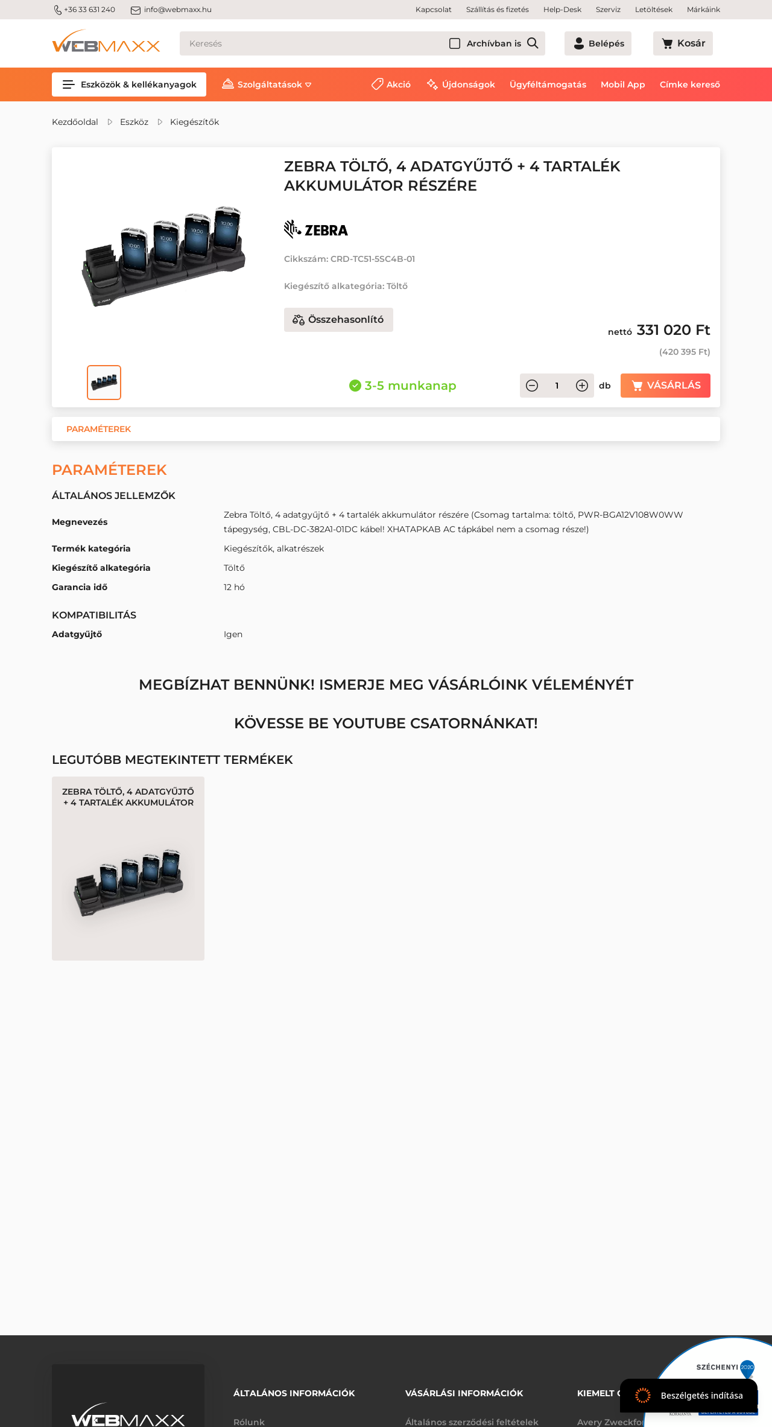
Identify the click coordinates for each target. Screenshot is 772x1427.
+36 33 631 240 (83, 10)
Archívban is (537, 43)
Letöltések (653, 9)
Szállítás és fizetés (497, 9)
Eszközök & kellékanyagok (129, 84)
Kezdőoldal (75, 121)
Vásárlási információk (464, 1389)
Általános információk (294, 1389)
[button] (99, 429)
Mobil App (623, 84)
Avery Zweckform (615, 1413)
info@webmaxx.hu (171, 10)
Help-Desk (562, 9)
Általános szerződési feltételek (472, 1413)
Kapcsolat (434, 9)
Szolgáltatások (270, 84)
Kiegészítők (194, 121)
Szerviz (608, 9)
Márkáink (703, 9)
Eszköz (134, 121)
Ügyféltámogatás (548, 84)
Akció (399, 84)
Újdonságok (468, 84)
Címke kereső (690, 84)
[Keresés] (384, 43)
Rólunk (249, 1413)
